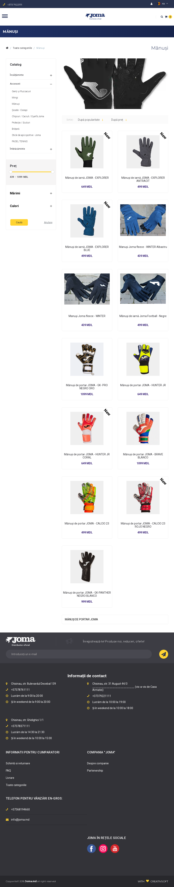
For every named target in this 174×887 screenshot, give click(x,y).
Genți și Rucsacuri (21, 91)
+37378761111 (20, 689)
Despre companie (98, 763)
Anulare (48, 222)
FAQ (8, 770)
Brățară (15, 129)
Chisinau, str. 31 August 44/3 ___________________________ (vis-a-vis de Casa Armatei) (124, 686)
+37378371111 (20, 726)
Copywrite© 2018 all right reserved (31, 881)
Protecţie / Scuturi (21, 122)
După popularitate (90, 119)
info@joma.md (20, 819)
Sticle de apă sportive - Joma (26, 135)
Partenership (95, 770)
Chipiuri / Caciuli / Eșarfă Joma (28, 116)
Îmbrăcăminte (17, 148)
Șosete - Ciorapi (19, 110)
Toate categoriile (22, 48)
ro (162, 3)
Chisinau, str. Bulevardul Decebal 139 (33, 683)
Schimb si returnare (18, 763)
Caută (19, 222)
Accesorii (15, 83)
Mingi (15, 97)
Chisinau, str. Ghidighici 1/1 (27, 720)
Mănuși (40, 48)
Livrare (10, 777)
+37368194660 (20, 809)
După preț (118, 119)
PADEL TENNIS (19, 141)
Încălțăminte (17, 75)
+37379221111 (101, 696)
